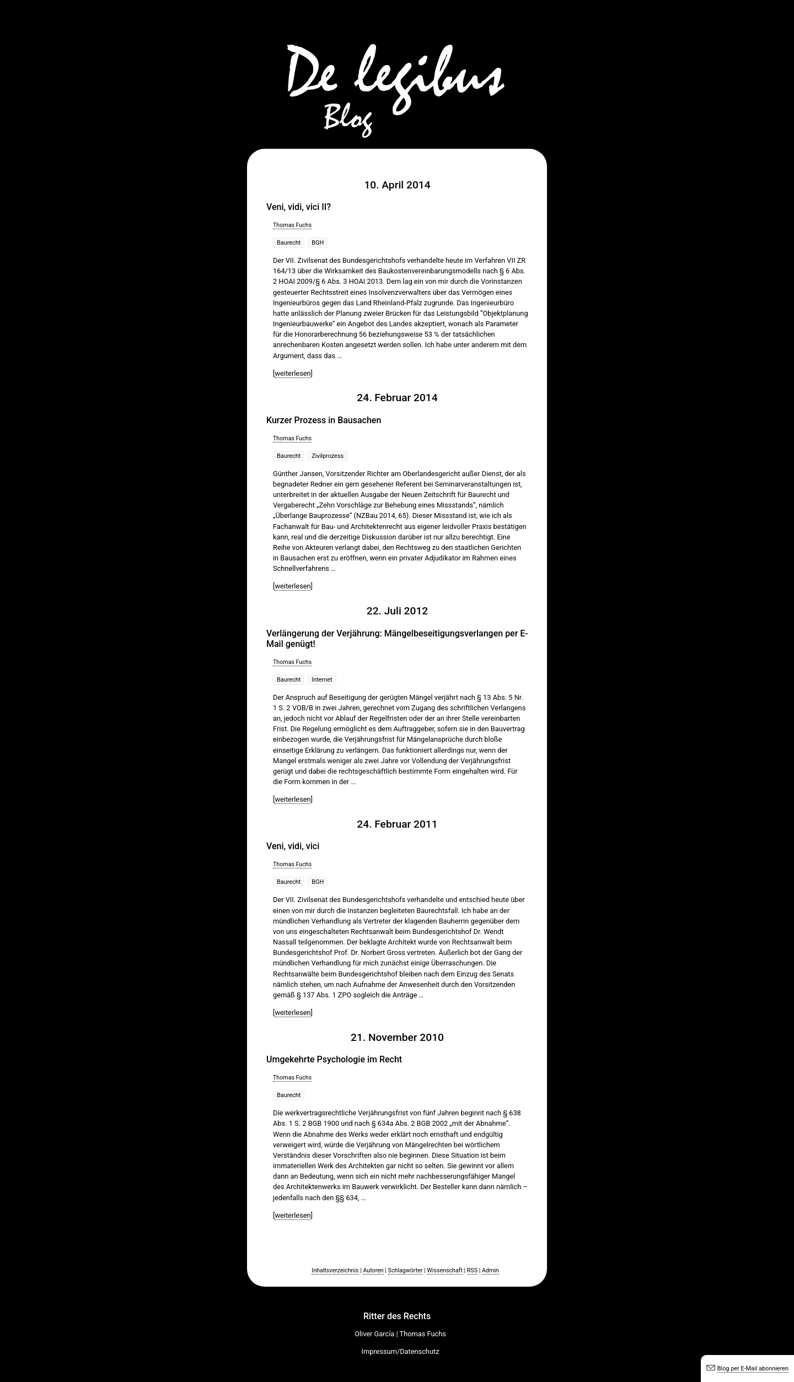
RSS (472, 1270)
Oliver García (374, 1334)
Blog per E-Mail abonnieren (752, 1368)
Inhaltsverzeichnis (335, 1270)
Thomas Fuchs (292, 225)
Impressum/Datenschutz (400, 1351)
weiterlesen (292, 373)
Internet (322, 679)
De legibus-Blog (397, 72)
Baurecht (289, 242)
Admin (490, 1270)
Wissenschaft (445, 1270)
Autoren (373, 1270)
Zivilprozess (328, 456)
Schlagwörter (405, 1270)
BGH (318, 242)
